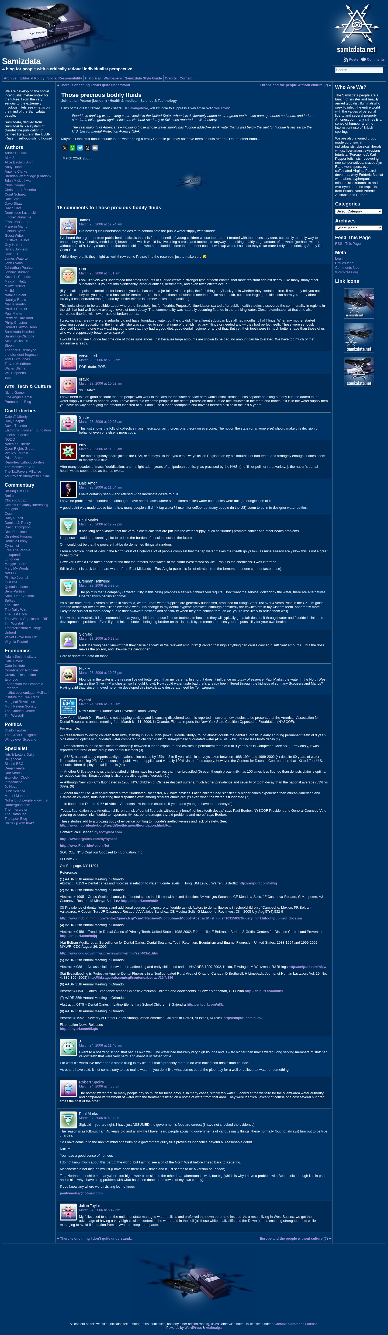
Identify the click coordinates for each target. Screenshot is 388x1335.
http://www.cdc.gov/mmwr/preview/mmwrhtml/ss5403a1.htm (109, 953)
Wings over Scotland (20, 739)
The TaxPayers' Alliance (23, 471)
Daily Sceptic (15, 421)
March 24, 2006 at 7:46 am (99, 704)
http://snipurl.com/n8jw (307, 967)
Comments (376, 59)
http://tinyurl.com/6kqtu (79, 1029)
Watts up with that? (19, 823)
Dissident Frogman (19, 536)
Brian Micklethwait (18, 181)
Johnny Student (17, 272)
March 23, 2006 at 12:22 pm (100, 524)
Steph (9, 345)
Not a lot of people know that (26, 800)
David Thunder (16, 426)
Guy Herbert (14, 245)
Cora (8, 513)
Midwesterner (15, 286)
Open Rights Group (19, 449)
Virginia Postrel (16, 642)
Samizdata (21, 61)
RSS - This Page (348, 244)
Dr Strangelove (135, 108)
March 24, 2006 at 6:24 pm (99, 1118)
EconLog (11, 679)
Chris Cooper (15, 185)
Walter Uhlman (16, 368)
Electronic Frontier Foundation (28, 430)
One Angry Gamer (18, 397)
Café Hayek (14, 661)
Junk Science (15, 791)
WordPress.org (346, 272)
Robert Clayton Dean (21, 327)
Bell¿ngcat (13, 759)
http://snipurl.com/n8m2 (242, 1018)
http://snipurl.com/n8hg (258, 883)
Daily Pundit (14, 518)
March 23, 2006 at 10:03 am (100, 422)
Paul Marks (13, 313)
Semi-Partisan (15, 591)
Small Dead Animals (20, 596)
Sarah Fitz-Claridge (19, 336)
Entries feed (344, 263)
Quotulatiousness (18, 587)
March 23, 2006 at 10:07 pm (100, 673)
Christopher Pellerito (20, 190)
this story (221, 108)
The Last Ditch (16, 614)
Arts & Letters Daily (19, 754)
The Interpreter (16, 809)
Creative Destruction (20, 675)
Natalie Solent (15, 295)
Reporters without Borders (25, 462)
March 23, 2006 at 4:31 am (99, 273)
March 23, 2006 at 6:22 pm (99, 638)
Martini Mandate (17, 796)
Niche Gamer (15, 393)
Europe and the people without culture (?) (294, 85)
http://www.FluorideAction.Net (84, 845)
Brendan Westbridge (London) (28, 176)
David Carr (13, 208)
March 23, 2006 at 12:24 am (100, 224)
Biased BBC (14, 764)
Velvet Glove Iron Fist (21, 637)
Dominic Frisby (16, 541)
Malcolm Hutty (15, 281)
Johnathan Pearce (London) (84, 101)
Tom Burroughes (17, 359)
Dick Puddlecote (17, 532)
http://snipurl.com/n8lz (205, 1004)
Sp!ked (10, 600)
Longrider (12, 559)
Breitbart (11, 496)
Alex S (10, 158)
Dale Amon (13, 199)
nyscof (85, 700)
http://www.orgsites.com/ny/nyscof (88, 839)
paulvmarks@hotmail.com (81, 1193)
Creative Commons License (296, 1324)
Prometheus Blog (18, 402)
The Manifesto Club (19, 467)
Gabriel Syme (15, 231)
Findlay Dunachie (18, 217)
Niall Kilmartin (15, 304)
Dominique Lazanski (20, 213)
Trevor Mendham (18, 364)
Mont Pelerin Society (20, 706)
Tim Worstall (14, 623)
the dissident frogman (21, 355)
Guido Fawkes (16, 730)
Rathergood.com (17, 805)
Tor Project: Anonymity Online (27, 476)
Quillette (11, 582)
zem (8, 377)
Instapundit (13, 555)
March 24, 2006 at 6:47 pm (99, 1210)
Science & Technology (158, 101)
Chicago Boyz (15, 500)
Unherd (10, 632)
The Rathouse (15, 814)
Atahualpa (214, 1328)
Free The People (17, 550)
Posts (353, 59)
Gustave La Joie (17, 240)
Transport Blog (16, 819)
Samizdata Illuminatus (21, 332)
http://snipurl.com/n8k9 (264, 991)
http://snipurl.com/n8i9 (139, 901)
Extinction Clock (17, 777)
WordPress (193, 1328)
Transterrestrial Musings (23, 628)
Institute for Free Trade (22, 697)
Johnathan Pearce (19, 268)
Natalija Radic (15, 300)
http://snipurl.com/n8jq (78, 936)
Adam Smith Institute (20, 656)
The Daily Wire (16, 610)
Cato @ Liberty (16, 416)
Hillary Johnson (16, 249)
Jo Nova (11, 787)
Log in (340, 258)
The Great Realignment (22, 735)
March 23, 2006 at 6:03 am (99, 360)
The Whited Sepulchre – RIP (26, 619)
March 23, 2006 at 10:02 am (100, 383)
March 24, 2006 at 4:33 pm (99, 1086)
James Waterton (17, 258)
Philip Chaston (16, 322)
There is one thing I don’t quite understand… (96, 85)
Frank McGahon (17, 222)
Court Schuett (15, 194)
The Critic (12, 605)
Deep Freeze (15, 768)
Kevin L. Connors (18, 277)
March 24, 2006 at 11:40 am (100, 1045)
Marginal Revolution (20, 702)
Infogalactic (13, 782)
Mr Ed (9, 290)
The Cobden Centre (20, 711)
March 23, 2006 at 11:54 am (100, 487)
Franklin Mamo (16, 226)
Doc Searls (13, 773)
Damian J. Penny (18, 523)
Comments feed (347, 268)
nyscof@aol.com (108, 832)
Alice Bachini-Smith (19, 162)
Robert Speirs (91, 1082)
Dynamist (12, 545)
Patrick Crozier (16, 309)
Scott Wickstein (16, 341)
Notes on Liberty (17, 444)
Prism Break (14, 458)
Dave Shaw (13, 203)
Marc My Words (17, 568)
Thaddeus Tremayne (20, 350)
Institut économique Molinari (26, 693)
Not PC (10, 573)
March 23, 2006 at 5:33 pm (99, 585)
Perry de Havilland (19, 318)
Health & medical (123, 101)
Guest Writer (14, 235)
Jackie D (11, 254)
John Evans (14, 263)
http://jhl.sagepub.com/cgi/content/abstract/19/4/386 (130, 977)
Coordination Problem (21, 670)
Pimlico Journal (16, 453)
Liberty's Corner (17, 435)
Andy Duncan (15, 167)
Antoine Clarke (16, 171)
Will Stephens (15, 373)
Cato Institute (15, 666)
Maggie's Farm (16, 564)
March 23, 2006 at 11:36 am (100, 449)
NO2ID (10, 439)
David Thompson (18, 527)
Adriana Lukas (16, 153)
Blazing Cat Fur (16, 491)
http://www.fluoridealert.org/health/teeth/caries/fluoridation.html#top (115, 825)
